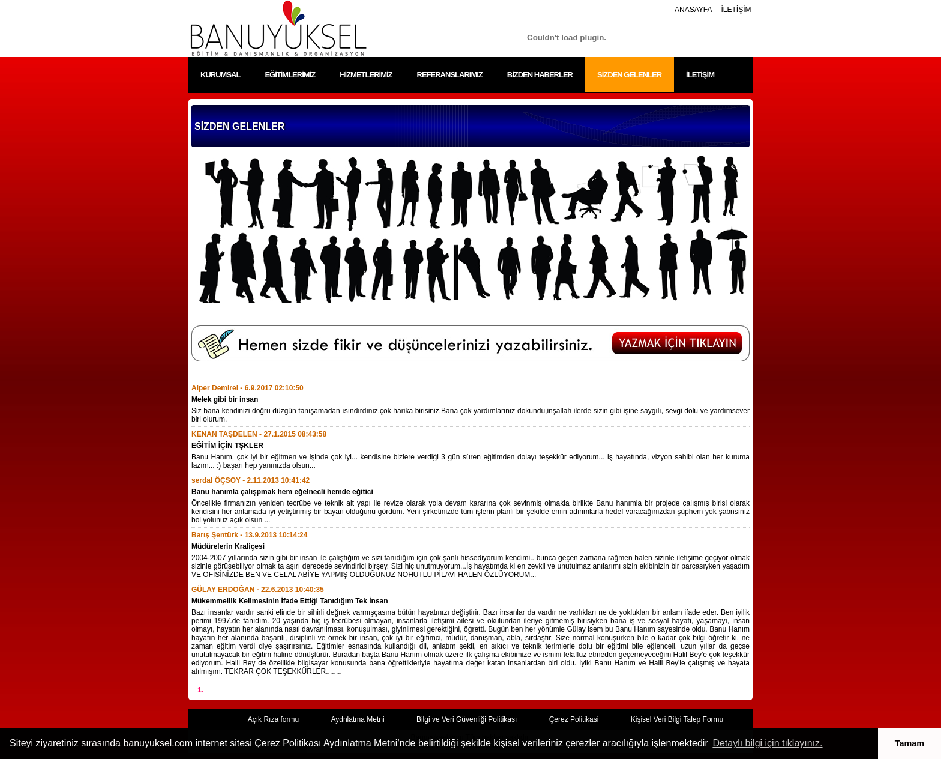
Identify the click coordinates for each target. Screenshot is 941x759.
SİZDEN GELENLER (629, 74)
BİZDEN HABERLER (540, 74)
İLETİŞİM (736, 9)
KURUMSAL (220, 74)
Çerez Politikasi (574, 719)
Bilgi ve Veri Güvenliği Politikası (466, 719)
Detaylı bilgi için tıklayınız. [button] (767, 743)
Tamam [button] (909, 743)
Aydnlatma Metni (357, 719)
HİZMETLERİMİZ (366, 74)
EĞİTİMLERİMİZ (290, 74)
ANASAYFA (693, 9)
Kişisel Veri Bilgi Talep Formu (677, 719)
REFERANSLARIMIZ (450, 74)
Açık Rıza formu (273, 719)
